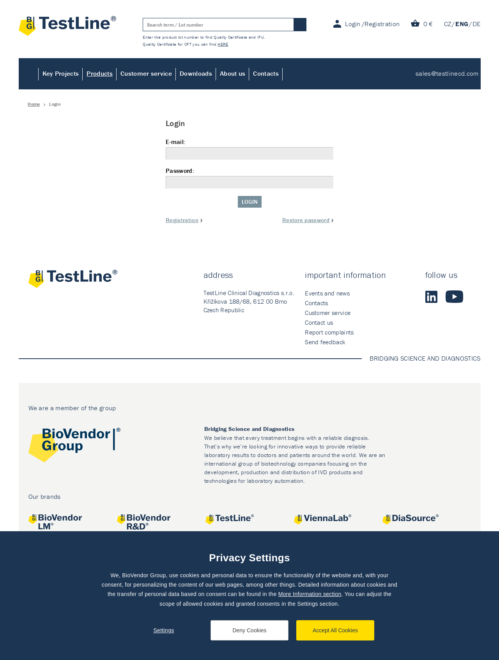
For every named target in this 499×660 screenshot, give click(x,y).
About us (233, 73)
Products (100, 73)
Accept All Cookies (335, 630)
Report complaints (329, 332)
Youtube (454, 296)
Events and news (327, 293)
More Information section (310, 594)
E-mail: (249, 149)
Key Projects (60, 73)
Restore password (305, 220)
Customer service (146, 73)
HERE (223, 44)
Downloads (196, 73)
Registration (182, 220)
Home (29, 73)
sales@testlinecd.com (447, 73)
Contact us (319, 322)
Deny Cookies (249, 630)
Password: (249, 178)
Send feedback (325, 342)
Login (250, 201)
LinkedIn (431, 296)
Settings (163, 630)
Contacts (266, 73)
